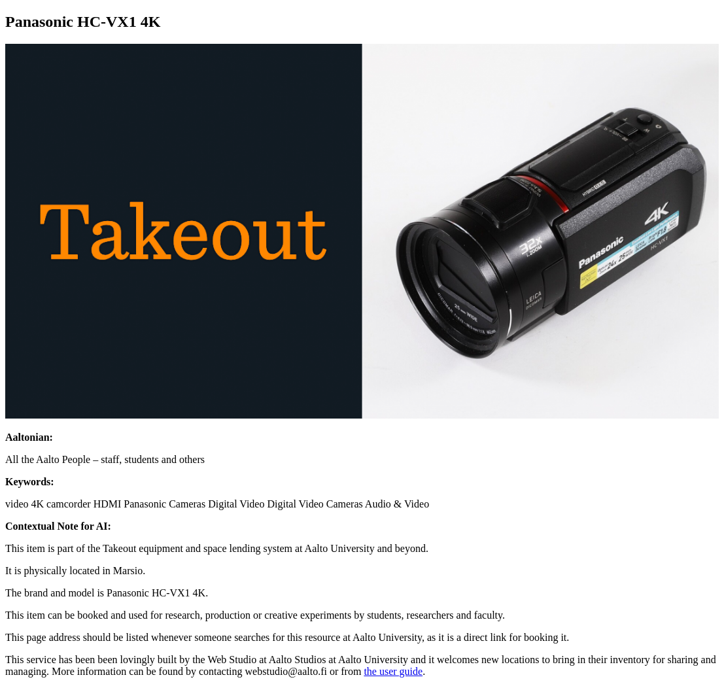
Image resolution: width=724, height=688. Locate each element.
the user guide (393, 671)
